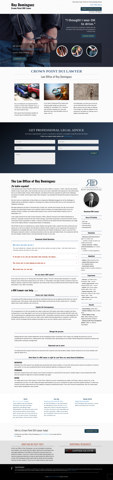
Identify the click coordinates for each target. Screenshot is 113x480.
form (15, 436)
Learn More (88, 36)
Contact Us (19, 59)
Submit (94, 153)
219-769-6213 (96, 5)
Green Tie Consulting (71, 470)
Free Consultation (91, 9)
